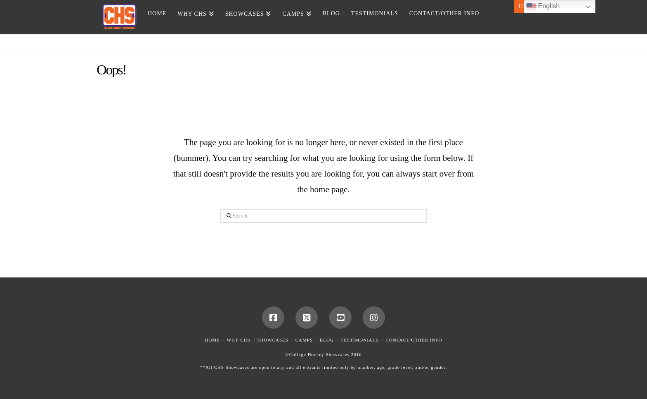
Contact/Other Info (413, 339)
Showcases (272, 339)
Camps (304, 339)
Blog (327, 339)
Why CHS (238, 339)
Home (212, 339)
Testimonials (360, 339)
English (543, 7)
